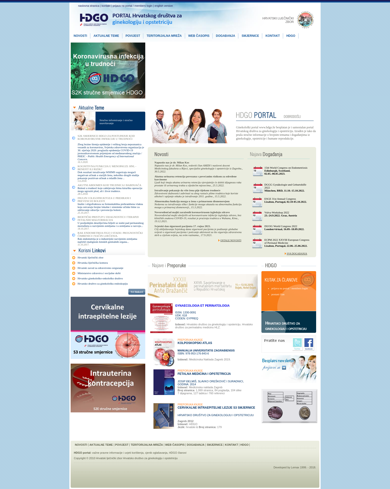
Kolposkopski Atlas (195, 343)
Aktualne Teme (101, 444)
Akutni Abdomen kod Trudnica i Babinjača (109, 185)
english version (164, 5)
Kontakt (231, 444)
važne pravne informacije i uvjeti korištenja (118, 452)
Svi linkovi (137, 291)
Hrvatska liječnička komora (93, 262)
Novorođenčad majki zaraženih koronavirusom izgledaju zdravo (192, 212)
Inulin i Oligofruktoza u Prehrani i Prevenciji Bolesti (104, 199)
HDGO (244, 444)
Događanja (195, 444)
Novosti (81, 444)
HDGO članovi (177, 452)
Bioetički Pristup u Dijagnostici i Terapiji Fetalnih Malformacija (108, 218)
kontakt (106, 5)
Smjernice (215, 444)
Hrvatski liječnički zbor (90, 257)
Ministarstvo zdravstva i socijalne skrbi (99, 273)
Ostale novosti (230, 240)
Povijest (122, 444)
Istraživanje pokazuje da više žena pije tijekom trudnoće (187, 190)
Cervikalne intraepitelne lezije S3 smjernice (216, 407)
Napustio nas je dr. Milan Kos (171, 162)
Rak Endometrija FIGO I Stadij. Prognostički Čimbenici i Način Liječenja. (110, 234)
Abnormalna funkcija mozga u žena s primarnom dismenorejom (192, 201)
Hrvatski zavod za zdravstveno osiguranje (100, 267)
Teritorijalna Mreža (147, 444)
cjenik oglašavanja (156, 452)
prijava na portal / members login (132, 5)
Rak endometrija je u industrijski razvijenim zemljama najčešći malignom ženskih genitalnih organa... (107, 240)
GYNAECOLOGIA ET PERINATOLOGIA (202, 305)
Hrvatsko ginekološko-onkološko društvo (100, 278)
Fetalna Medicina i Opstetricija (204, 374)
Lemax (295, 467)
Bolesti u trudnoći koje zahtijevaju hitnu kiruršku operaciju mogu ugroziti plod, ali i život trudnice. (110, 190)
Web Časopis (175, 444)
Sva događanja (297, 253)
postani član (278, 294)
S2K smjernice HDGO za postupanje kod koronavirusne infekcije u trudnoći (106, 137)
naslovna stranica (88, 5)
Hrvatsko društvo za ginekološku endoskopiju (103, 283)
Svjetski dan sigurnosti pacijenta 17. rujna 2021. (182, 226)
